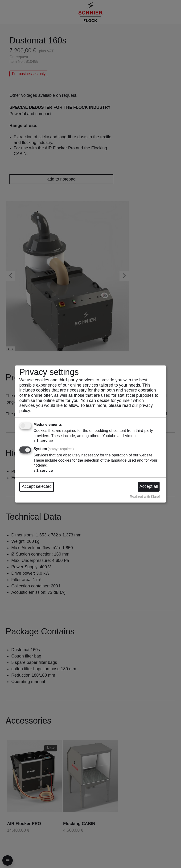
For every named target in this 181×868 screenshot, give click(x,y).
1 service (43, 441)
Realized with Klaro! (145, 496)
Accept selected (37, 486)
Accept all (149, 486)
